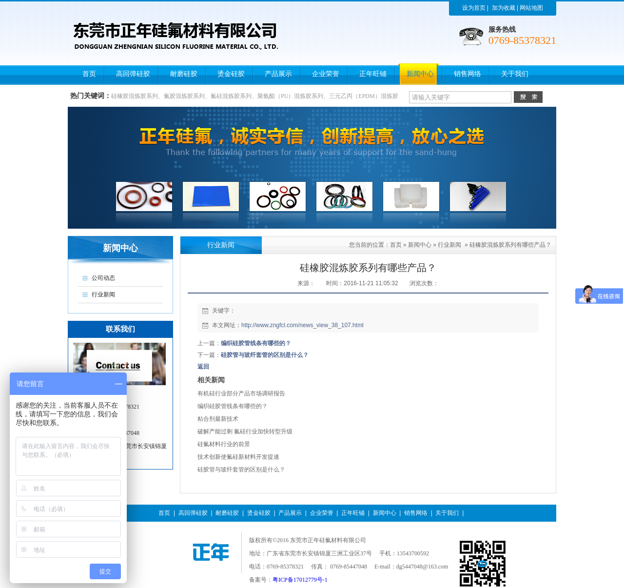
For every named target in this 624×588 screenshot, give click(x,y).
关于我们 (447, 513)
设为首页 (474, 7)
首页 (396, 244)
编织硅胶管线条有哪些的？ (256, 343)
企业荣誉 (321, 513)
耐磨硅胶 (227, 513)
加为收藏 (503, 7)
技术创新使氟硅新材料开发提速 (238, 456)
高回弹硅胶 (193, 513)
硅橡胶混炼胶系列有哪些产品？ (510, 244)
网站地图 (531, 7)
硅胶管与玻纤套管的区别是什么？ (265, 355)
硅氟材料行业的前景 (223, 444)
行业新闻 (449, 244)
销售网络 (416, 513)
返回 (203, 366)
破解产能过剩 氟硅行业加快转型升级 (244, 431)
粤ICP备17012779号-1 (300, 579)
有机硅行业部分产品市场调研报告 (241, 393)
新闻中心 (419, 244)
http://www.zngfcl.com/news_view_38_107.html (302, 325)
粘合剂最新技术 (217, 418)
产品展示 (290, 513)
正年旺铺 (353, 513)
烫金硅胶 (259, 513)
